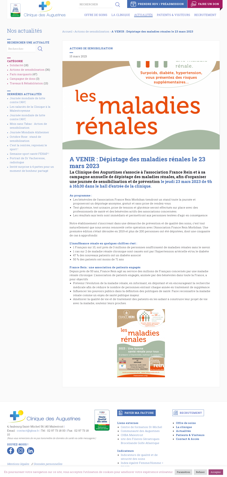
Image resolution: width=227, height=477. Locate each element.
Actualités (143, 15)
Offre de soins (95, 15)
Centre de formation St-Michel (141, 427)
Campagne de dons (22, 78)
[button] (116, 4)
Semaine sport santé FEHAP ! (29, 153)
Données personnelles (48, 464)
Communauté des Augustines (140, 431)
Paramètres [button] (183, 472)
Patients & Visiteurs (173, 15)
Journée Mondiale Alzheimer (29, 132)
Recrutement (205, 15)
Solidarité (16, 65)
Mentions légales (18, 464)
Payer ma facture (139, 413)
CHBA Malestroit (132, 435)
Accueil (67, 31)
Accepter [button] (216, 472)
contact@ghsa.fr (28, 430)
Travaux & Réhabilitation (26, 83)
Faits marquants (21, 74)
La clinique (120, 15)
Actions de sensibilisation (27, 69)
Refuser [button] (200, 472)
